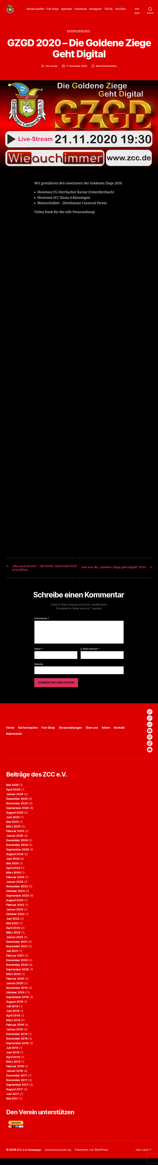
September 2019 (17, 1003)
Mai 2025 (12, 828)
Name (38, 655)
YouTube (120, 11)
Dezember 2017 (16, 1082)
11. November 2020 (76, 71)
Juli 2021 (12, 957)
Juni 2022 (12, 925)
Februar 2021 (15, 962)
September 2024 (17, 856)
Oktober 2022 (15, 920)
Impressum (14, 740)
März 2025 (13, 833)
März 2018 (13, 1068)
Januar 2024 (14, 888)
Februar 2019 (15, 1031)
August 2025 (14, 819)
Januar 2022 (14, 943)
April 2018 (13, 1063)
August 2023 (14, 906)
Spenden (66, 11)
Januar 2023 (14, 916)
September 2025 (17, 814)
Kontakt (125, 734)
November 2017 (16, 1086)
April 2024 (13, 874)
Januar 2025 (14, 842)
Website (38, 670)
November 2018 (17, 1045)
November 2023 (17, 893)
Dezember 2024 (17, 846)
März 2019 (13, 1026)
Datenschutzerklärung (61, 1156)
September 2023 (17, 902)
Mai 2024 (12, 870)
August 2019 (14, 1008)
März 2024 (13, 879)
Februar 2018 (15, 1072)
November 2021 (16, 953)
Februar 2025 (15, 837)
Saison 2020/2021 (79, 36)
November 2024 (17, 851)
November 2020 (17, 971)
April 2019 (13, 1022)
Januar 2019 (14, 1036)
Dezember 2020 (17, 966)
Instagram (95, 11)
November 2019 (17, 994)
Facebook (81, 11)
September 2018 (17, 1049)
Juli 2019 (12, 1012)
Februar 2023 (15, 911)
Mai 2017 (12, 1105)
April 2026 (13, 796)
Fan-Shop (52, 11)
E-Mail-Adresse (90, 655)
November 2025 (17, 810)
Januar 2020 (14, 989)
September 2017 (17, 1091)
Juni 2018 (12, 1059)
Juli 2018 (12, 1054)
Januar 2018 (14, 1077)
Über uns (97, 734)
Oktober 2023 (15, 897)
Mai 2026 (12, 791)
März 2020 (13, 980)
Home (10, 734)
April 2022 (13, 934)
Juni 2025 (13, 823)
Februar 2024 (15, 883)
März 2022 (13, 939)
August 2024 (14, 860)
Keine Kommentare (107, 71)
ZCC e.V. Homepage (30, 1156)
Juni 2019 (12, 1017)
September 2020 (17, 976)
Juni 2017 (12, 1100)
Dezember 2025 (17, 805)
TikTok (108, 11)
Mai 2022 (12, 929)
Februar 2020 (15, 985)
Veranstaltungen (74, 734)
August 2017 (14, 1096)
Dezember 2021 (16, 948)
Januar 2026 (14, 800)
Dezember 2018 (16, 1040)
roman (52, 71)
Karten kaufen (35, 11)
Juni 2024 (13, 865)
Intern (112, 734)
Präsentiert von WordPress (95, 1156)
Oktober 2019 (15, 999)
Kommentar (41, 625)
